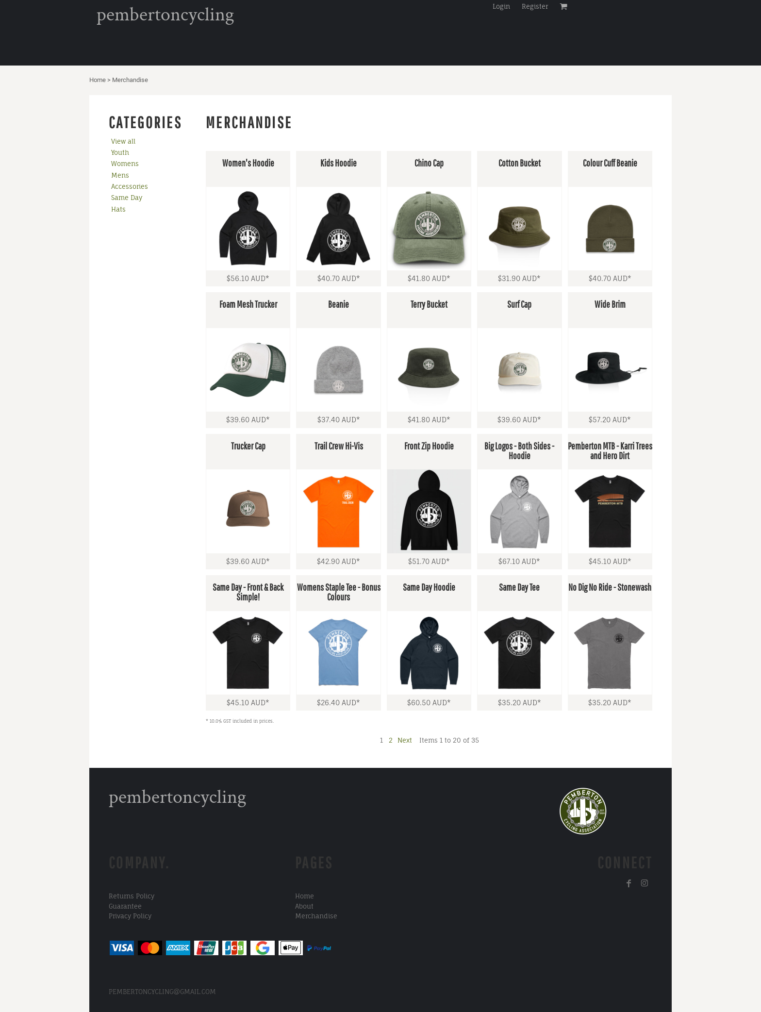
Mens (120, 175)
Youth (120, 152)
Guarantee (125, 906)
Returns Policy (131, 896)
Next (404, 740)
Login (501, 6)
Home (97, 79)
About (304, 906)
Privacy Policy (130, 916)
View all (123, 141)
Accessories (129, 186)
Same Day (126, 197)
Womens (125, 163)
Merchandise (316, 916)
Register (535, 6)
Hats (118, 209)
